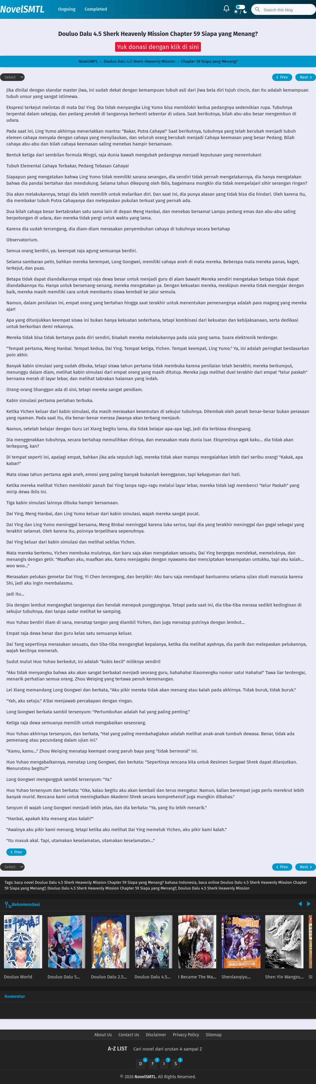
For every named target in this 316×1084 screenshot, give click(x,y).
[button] (158, 47)
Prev (281, 77)
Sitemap (214, 1034)
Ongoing (66, 9)
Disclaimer (156, 1034)
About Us (103, 1034)
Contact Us (128, 1034)
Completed (96, 9)
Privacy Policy (186, 1034)
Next (307, 77)
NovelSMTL (22, 9)
